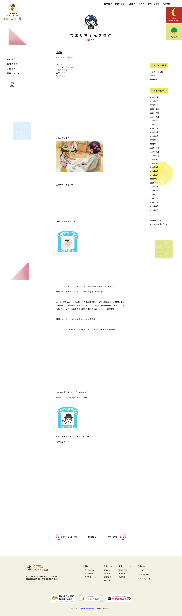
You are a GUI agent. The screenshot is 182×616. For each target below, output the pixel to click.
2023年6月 (154, 198)
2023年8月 (154, 190)
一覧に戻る (91, 536)
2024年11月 (154, 151)
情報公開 (154, 79)
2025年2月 (154, 140)
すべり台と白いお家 (70, 537)
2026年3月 (154, 97)
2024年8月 (154, 163)
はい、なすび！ (113, 537)
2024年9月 (154, 159)
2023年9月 (154, 186)
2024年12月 (154, 147)
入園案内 (11, 68)
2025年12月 (154, 108)
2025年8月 (154, 124)
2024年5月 (154, 167)
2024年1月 (154, 182)
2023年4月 (154, 206)
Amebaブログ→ (156, 220)
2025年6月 (154, 132)
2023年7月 (154, 194)
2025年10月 (154, 116)
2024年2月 (154, 178)
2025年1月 (154, 144)
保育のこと (12, 64)
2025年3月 (154, 136)
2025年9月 (154, 120)
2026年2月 (154, 101)
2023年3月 (154, 210)
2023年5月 (154, 202)
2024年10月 (154, 155)
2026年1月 (154, 105)
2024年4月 (154, 171)
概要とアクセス (14, 73)
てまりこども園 (156, 71)
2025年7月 (154, 128)
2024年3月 (154, 175)
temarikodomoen (87, 608)
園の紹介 (11, 59)
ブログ (153, 75)
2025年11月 (154, 112)
